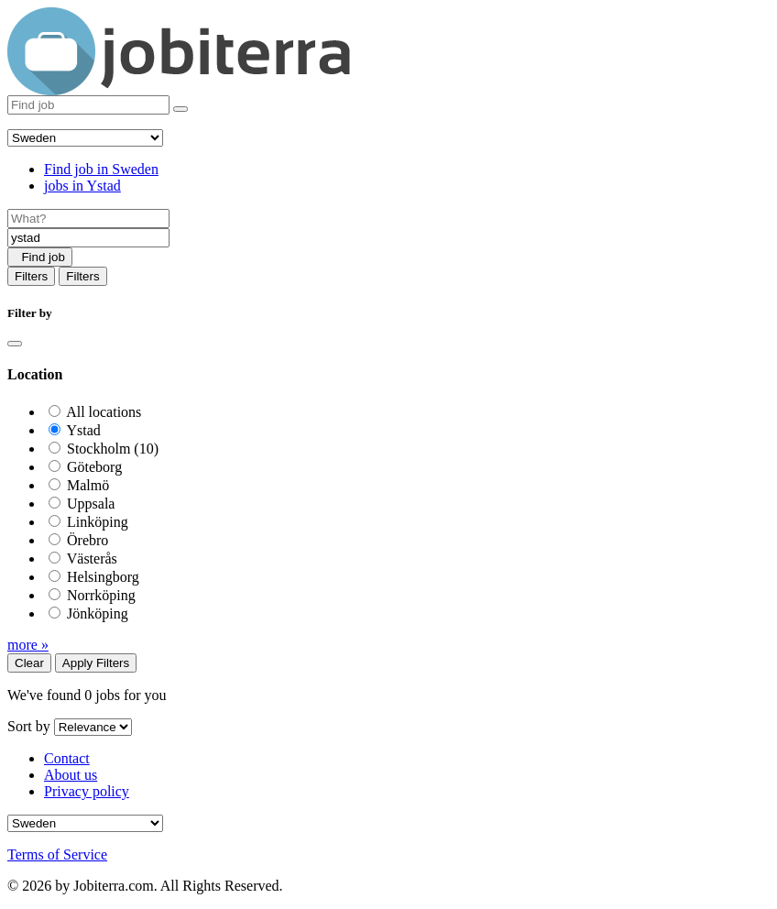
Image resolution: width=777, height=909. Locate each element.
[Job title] (88, 218)
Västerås (92, 558)
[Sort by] (93, 727)
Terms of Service (57, 854)
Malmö (88, 485)
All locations (103, 412)
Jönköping (97, 613)
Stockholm (113, 448)
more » (28, 644)
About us (70, 775)
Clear (29, 663)
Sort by (28, 726)
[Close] (14, 343)
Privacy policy (86, 791)
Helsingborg (103, 577)
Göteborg (94, 467)
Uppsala (91, 503)
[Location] (88, 237)
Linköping (97, 522)
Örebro (87, 540)
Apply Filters (95, 663)
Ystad (83, 430)
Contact (67, 758)
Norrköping (101, 595)
